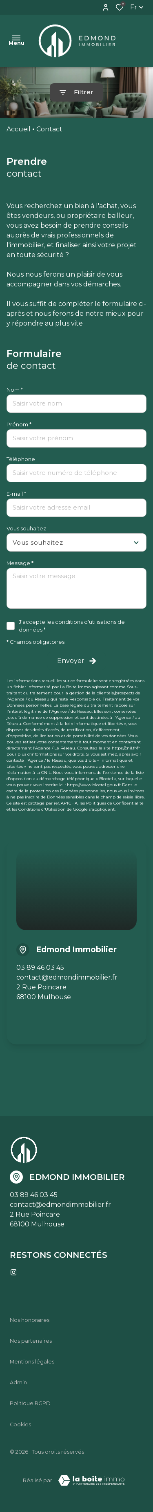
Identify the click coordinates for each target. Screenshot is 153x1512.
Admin (18, 1382)
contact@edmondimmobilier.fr (67, 977)
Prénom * (19, 424)
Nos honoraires (29, 1320)
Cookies (20, 1424)
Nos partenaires (31, 1341)
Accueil (19, 129)
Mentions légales (32, 1362)
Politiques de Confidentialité (115, 803)
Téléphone (21, 459)
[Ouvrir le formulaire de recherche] (76, 92)
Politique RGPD (30, 1403)
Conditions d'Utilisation (42, 809)
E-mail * (16, 494)
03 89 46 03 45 (40, 967)
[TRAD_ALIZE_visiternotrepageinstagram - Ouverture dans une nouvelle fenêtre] (14, 1272)
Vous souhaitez (26, 528)
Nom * (15, 390)
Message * (20, 563)
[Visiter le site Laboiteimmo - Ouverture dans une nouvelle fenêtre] (91, 1480)
